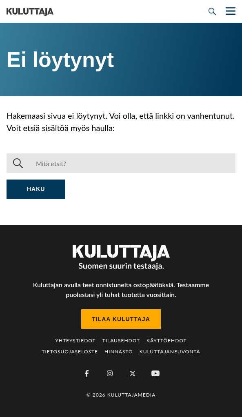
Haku (36, 189)
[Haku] (132, 163)
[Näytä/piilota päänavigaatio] (229, 11)
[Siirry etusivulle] (30, 11)
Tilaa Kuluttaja (121, 319)
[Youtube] (155, 373)
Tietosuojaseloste (70, 351)
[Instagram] (110, 373)
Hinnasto (118, 351)
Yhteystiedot (75, 340)
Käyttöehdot (167, 340)
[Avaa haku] (212, 11)
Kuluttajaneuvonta (170, 351)
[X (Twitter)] (132, 373)
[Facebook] (87, 373)
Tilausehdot (121, 340)
